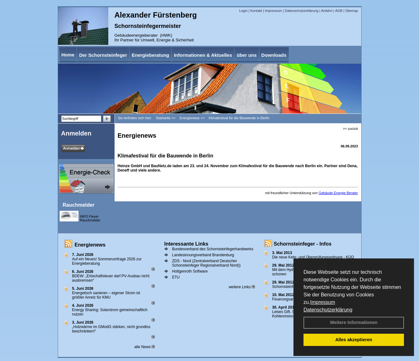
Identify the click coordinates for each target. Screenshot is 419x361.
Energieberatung (150, 55)
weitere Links (242, 287)
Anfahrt (326, 11)
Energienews (90, 244)
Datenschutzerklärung (328, 309)
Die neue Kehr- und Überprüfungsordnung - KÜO (313, 257)
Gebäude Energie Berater (338, 193)
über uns (246, 55)
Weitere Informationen (354, 322)
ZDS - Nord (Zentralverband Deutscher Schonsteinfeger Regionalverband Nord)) (206, 263)
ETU (176, 277)
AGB (338, 11)
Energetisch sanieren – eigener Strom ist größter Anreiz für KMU (106, 295)
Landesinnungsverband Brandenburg (203, 255)
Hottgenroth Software (189, 271)
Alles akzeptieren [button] (353, 339)
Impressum (322, 302)
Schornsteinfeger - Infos (302, 244)
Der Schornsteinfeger (103, 55)
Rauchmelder (78, 205)
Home (68, 54)
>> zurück (350, 128)
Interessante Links (186, 244)
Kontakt (256, 11)
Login (243, 11)
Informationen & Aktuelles (203, 55)
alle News (144, 347)
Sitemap (351, 11)
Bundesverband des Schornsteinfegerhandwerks (212, 249)
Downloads (274, 55)
